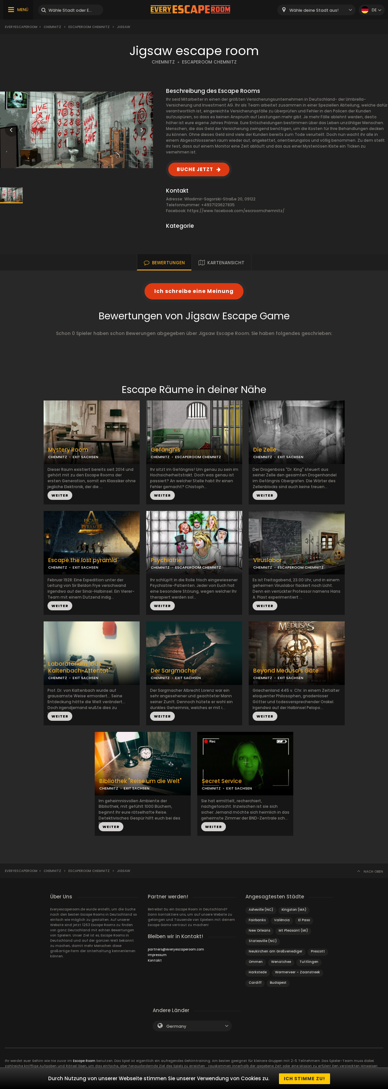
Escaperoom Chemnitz (89, 26)
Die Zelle (264, 449)
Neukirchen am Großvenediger (275, 951)
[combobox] (316, 10)
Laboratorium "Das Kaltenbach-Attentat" (79, 667)
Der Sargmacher (174, 670)
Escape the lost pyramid (82, 560)
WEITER (59, 495)
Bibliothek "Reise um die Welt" (140, 781)
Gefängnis (165, 449)
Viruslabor (267, 560)
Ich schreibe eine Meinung (194, 291)
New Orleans (259, 930)
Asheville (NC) (261, 909)
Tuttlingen (308, 961)
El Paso (304, 920)
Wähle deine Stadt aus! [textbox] (314, 10)
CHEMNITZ (163, 62)
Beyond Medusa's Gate (286, 670)
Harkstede (258, 972)
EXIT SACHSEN (85, 456)
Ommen (256, 961)
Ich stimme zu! (304, 1078)
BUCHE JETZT (195, 169)
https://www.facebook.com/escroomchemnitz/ (235, 210)
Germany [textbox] (176, 1026)
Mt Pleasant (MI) (293, 930)
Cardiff (255, 982)
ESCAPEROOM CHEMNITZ (209, 62)
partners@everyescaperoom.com (176, 949)
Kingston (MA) (294, 909)
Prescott (318, 951)
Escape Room (84, 1060)
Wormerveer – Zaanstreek (297, 972)
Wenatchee (281, 961)
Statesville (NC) (263, 940)
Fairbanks (257, 920)
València (282, 920)
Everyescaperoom (21, 26)
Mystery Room (68, 449)
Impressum (157, 954)
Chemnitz (52, 26)
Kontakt (155, 960)
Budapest (278, 982)
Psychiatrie (166, 560)
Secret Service (222, 781)
